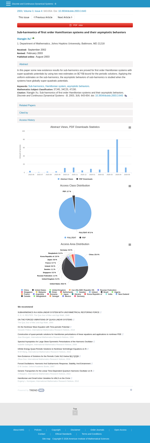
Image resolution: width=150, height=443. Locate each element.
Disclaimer (75, 430)
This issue (24, 17)
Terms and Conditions (92, 434)
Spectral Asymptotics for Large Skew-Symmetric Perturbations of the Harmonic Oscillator (56, 341)
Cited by (23, 112)
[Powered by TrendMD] (31, 390)
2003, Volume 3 (25, 11)
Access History (27, 120)
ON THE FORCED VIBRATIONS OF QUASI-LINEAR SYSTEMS (46, 320)
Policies (37, 430)
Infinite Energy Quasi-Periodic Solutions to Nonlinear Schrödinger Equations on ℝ (53, 349)
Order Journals (97, 430)
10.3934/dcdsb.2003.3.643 (72, 11)
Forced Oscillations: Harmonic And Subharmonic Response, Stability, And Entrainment (55, 363)
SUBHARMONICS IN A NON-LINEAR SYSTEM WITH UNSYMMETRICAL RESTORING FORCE (60, 312)
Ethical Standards (64, 434)
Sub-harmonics (36, 86)
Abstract (23, 64)
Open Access (120, 430)
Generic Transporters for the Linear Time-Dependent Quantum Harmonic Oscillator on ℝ (56, 371)
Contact (41, 434)
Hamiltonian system (55, 86)
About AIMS (18, 430)
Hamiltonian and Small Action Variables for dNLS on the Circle (45, 378)
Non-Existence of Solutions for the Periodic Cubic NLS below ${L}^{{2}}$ (49, 356)
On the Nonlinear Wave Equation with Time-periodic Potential (45, 327)
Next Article (65, 17)
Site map (46, 439)
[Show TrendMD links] (131, 390)
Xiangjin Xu (23, 38)
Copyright (56, 430)
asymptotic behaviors (78, 86)
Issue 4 (38, 11)
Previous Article (43, 17)
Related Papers (27, 105)
